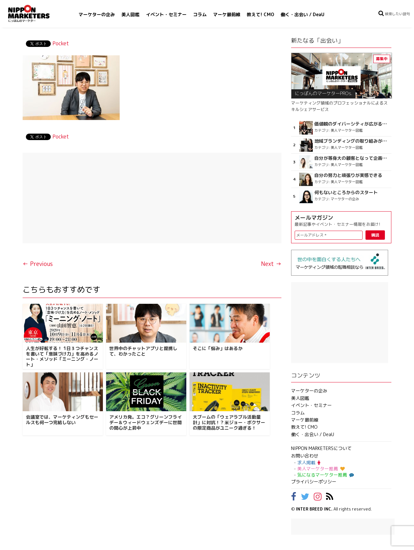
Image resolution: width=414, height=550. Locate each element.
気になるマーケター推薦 (324, 475)
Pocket (60, 43)
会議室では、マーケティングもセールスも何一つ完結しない (62, 419)
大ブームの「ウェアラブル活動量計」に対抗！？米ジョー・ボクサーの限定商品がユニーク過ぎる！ (229, 422)
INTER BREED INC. (314, 509)
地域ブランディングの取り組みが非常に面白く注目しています (352, 141)
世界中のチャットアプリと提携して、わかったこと (143, 351)
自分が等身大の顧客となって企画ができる (352, 158)
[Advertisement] (152, 198)
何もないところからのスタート (346, 192)
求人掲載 (308, 462)
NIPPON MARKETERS (35, 13)
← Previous (38, 264)
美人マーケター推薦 (321, 469)
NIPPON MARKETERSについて (321, 448)
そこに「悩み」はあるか (218, 348)
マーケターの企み (97, 14)
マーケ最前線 (226, 14)
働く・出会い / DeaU (302, 14)
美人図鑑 (130, 14)
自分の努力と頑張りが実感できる (348, 175)
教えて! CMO (260, 14)
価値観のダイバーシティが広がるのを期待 (352, 124)
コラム (200, 14)
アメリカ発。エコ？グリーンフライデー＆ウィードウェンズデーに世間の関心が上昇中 (145, 422)
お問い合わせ (304, 456)
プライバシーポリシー (313, 481)
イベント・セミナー (166, 14)
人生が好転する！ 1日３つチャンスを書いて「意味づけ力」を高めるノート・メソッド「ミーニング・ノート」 (62, 356)
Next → (271, 264)
